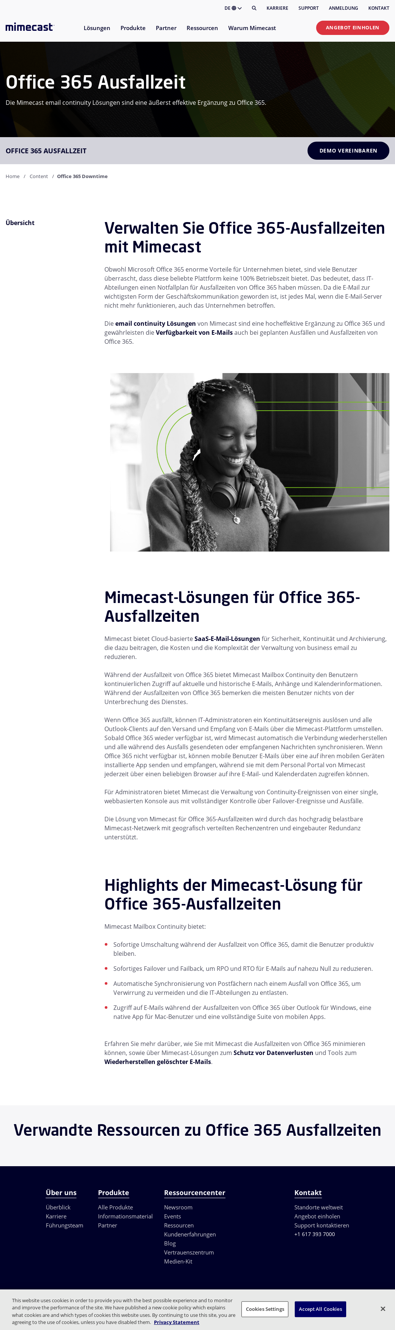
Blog (170, 1243)
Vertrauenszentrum (189, 1252)
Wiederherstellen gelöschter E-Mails (157, 1062)
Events (172, 1216)
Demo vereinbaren (348, 150)
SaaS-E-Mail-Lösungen (227, 639)
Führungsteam (64, 1225)
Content (39, 176)
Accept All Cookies (320, 1309)
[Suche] (254, 8)
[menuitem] (96, 32)
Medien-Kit (178, 1261)
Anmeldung (343, 8)
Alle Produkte (115, 1207)
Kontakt (378, 8)
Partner (107, 1225)
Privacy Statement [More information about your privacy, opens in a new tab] (176, 1322)
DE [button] (233, 8)
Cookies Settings (265, 1309)
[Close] (383, 1308)
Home (13, 176)
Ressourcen (179, 1225)
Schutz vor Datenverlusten (274, 1053)
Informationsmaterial (125, 1216)
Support (309, 8)
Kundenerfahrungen (190, 1234)
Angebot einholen (353, 27)
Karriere (277, 8)
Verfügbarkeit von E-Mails (194, 332)
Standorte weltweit (318, 1207)
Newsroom (178, 1207)
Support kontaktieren (321, 1225)
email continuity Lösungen (155, 323)
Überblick (58, 1207)
